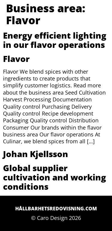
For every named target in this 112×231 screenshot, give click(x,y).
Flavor (16, 58)
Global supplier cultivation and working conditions (54, 177)
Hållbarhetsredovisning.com (56, 208)
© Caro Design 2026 (56, 217)
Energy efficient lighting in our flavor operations (54, 40)
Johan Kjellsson (35, 153)
